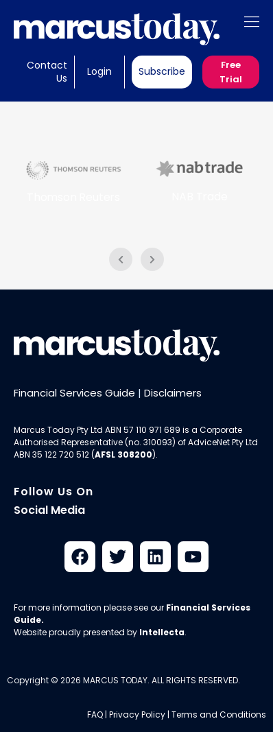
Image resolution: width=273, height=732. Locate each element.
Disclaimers (173, 393)
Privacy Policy (137, 714)
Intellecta (162, 632)
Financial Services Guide (74, 393)
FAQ (95, 714)
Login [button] (99, 71)
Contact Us (47, 71)
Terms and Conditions (218, 714)
